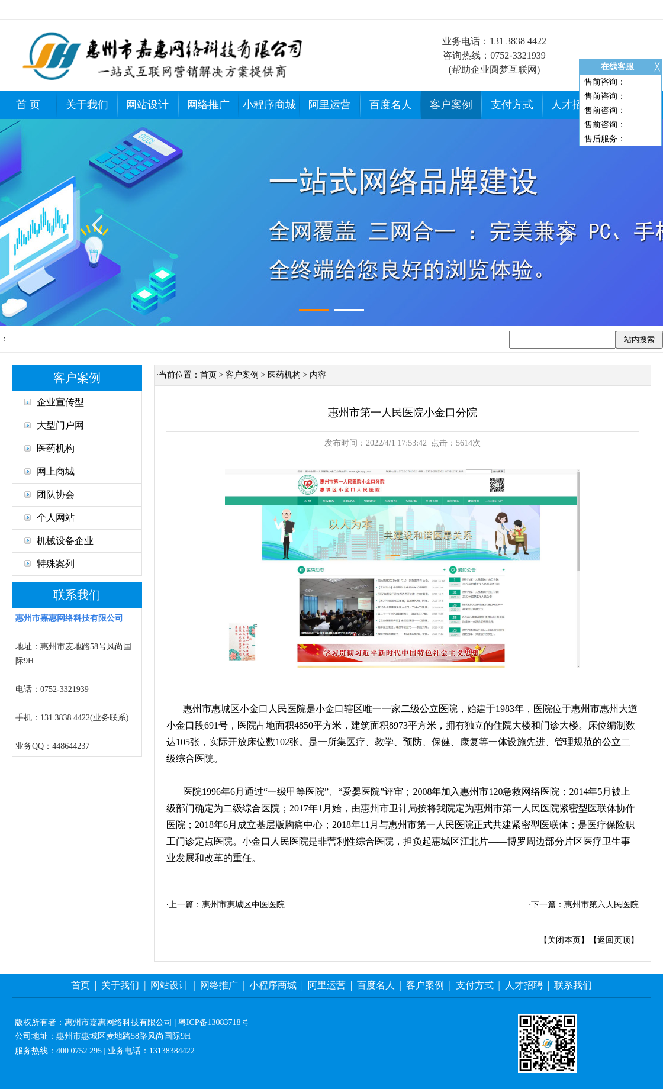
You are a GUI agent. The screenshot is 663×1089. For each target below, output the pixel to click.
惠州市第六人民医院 (601, 904)
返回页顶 (613, 940)
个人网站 (49, 518)
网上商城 (49, 471)
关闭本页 (564, 940)
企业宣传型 (54, 402)
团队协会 (49, 494)
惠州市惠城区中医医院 (243, 904)
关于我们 (87, 105)
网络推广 (208, 105)
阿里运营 (329, 105)
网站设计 (147, 105)
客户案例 (451, 105)
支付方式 (512, 105)
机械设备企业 (59, 541)
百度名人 (390, 105)
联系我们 (573, 985)
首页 (208, 374)
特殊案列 (49, 564)
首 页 (28, 105)
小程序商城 (269, 105)
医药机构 (49, 448)
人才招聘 (572, 105)
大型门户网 (54, 425)
